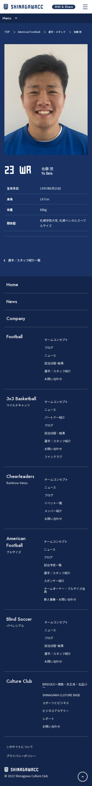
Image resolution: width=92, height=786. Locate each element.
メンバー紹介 (53, 510)
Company (15, 318)
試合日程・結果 (54, 433)
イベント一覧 (53, 503)
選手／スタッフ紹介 (57, 371)
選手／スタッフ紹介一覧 (24, 260)
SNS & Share (64, 7)
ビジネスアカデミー (55, 710)
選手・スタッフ (57, 32)
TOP (7, 32)
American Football (29, 32)
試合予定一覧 (53, 565)
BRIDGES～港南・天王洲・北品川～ (64, 686)
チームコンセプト (56, 339)
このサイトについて (19, 747)
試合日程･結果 (54, 363)
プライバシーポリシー (21, 756)
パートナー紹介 (54, 417)
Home (12, 285)
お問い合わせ (53, 378)
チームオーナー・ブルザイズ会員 (64, 590)
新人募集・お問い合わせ (60, 599)
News (11, 301)
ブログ (48, 347)
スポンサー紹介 (54, 580)
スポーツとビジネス (55, 702)
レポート (48, 718)
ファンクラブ (53, 456)
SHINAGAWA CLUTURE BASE (61, 695)
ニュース (50, 355)
